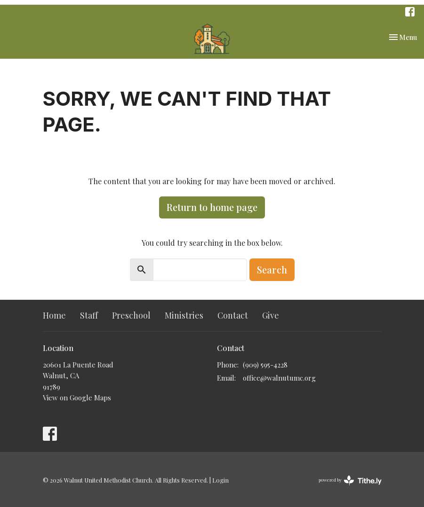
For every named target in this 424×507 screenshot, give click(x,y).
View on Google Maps (77, 397)
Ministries (184, 315)
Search (272, 269)
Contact (232, 315)
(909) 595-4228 (265, 364)
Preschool (131, 315)
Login (220, 480)
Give (270, 315)
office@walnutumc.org (279, 377)
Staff (89, 315)
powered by (350, 480)
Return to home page (212, 207)
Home (54, 315)
